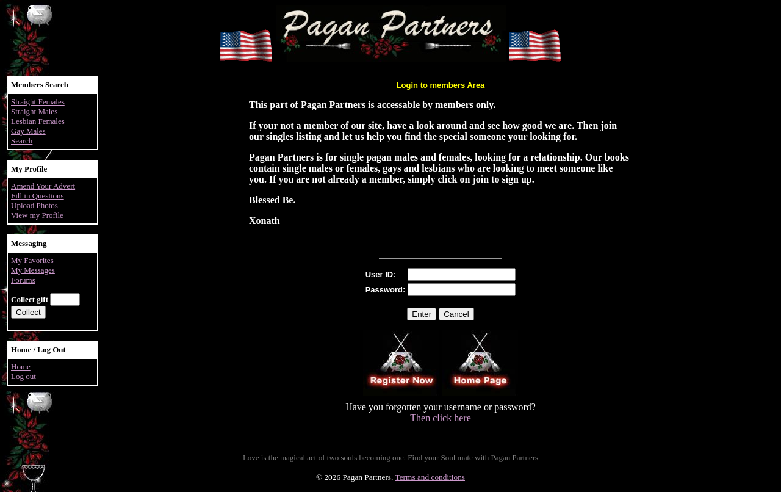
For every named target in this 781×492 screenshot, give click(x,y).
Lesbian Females (38, 121)
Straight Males (34, 111)
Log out (23, 376)
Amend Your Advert (43, 185)
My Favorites (32, 260)
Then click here (440, 418)
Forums (23, 279)
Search (21, 140)
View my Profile (37, 215)
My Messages (33, 270)
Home (21, 366)
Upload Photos (34, 205)
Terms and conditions (430, 477)
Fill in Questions (37, 195)
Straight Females (38, 101)
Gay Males (28, 131)
